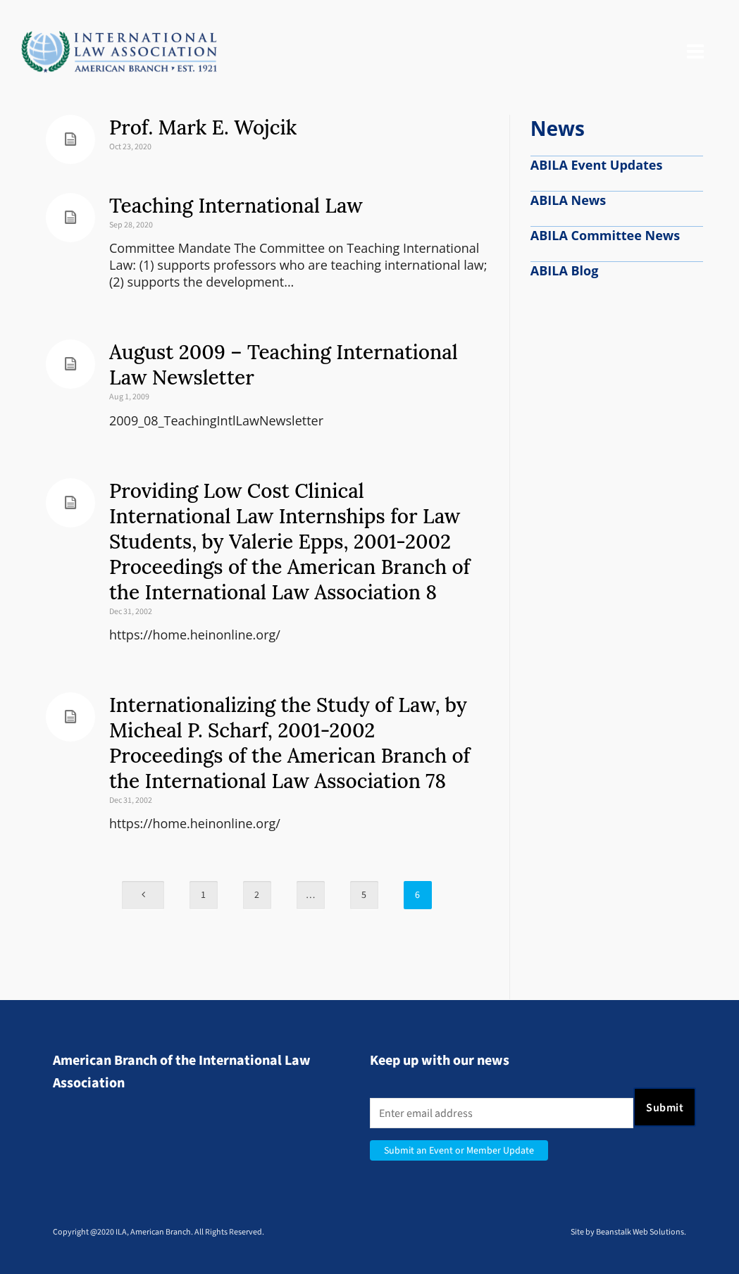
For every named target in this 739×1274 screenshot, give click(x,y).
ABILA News (568, 200)
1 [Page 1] (203, 894)
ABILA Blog (564, 270)
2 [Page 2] (256, 894)
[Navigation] (695, 52)
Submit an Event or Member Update (459, 1150)
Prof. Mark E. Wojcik (203, 127)
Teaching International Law (236, 205)
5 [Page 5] (363, 894)
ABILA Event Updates (596, 164)
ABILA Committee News (605, 235)
